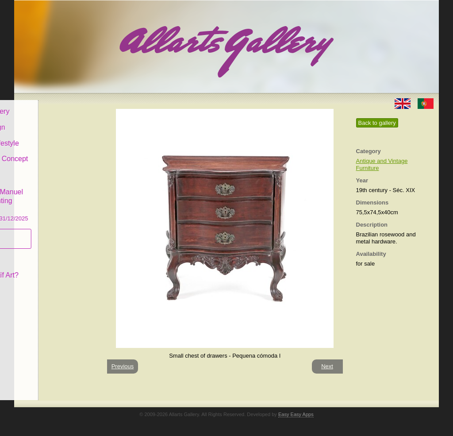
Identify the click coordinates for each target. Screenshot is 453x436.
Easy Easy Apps (296, 414)
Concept (37, 253)
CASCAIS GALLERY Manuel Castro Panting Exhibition (55, 194)
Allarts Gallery (46, 105)
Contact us (41, 285)
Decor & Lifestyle (51, 136)
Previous (122, 366)
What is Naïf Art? (50, 269)
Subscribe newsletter (41, 232)
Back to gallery (377, 123)
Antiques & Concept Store (55, 157)
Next (327, 366)
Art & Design (44, 121)
